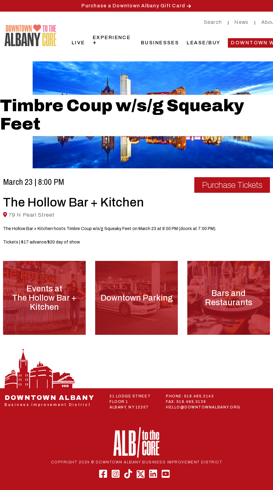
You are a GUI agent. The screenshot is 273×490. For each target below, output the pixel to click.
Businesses (160, 42)
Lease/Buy (203, 42)
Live (78, 42)
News (241, 22)
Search (213, 22)
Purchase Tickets (232, 185)
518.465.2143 (199, 396)
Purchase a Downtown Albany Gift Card (133, 5)
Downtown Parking (137, 297)
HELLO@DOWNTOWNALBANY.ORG (203, 407)
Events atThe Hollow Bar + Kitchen (44, 298)
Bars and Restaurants (228, 298)
